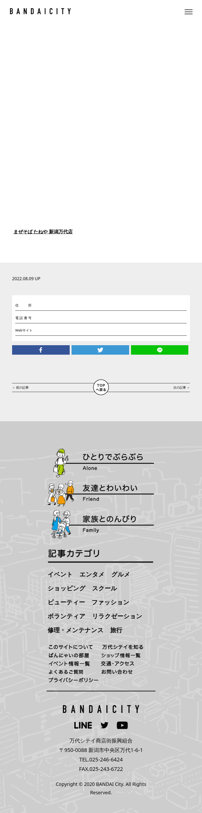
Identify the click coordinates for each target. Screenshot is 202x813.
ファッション (110, 602)
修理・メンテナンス (76, 630)
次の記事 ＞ (181, 387)
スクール (104, 588)
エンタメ (92, 574)
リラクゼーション (117, 616)
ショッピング (66, 588)
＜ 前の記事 (20, 387)
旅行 (116, 630)
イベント (60, 574)
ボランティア (66, 616)
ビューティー (66, 602)
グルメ (120, 574)
